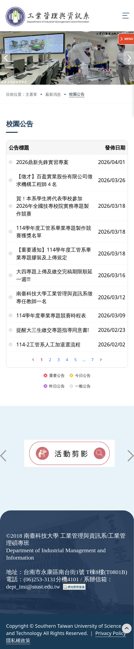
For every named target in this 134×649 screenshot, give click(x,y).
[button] (5, 58)
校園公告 (77, 94)
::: (7, 118)
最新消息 (53, 94)
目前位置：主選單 (21, 94)
